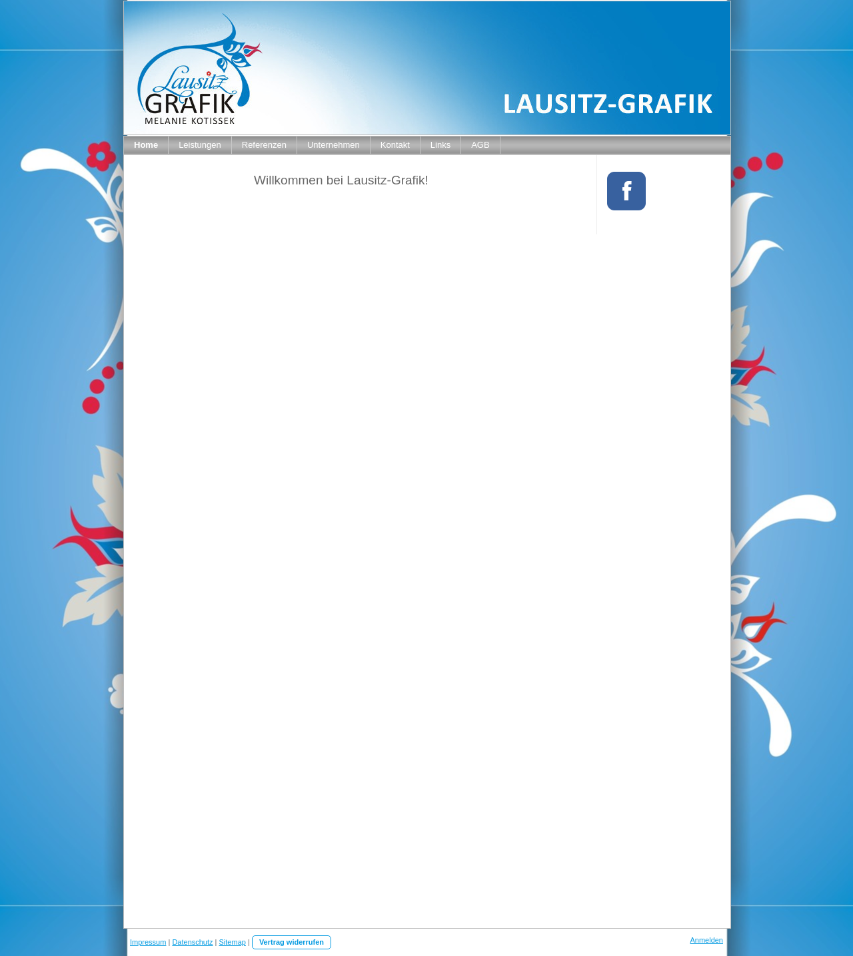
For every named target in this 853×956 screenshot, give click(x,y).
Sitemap (232, 942)
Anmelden (706, 940)
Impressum (148, 942)
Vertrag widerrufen (291, 942)
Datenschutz (192, 942)
